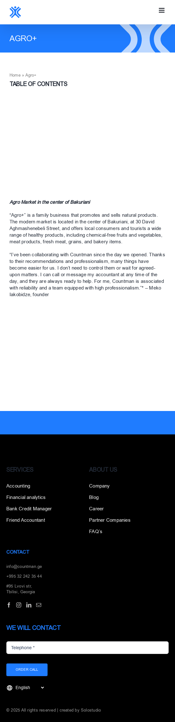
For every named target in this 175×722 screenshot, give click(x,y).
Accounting (18, 486)
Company (99, 486)
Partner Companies (110, 520)
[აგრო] (87, 146)
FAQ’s (95, 531)
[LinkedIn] (28, 604)
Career (96, 509)
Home (15, 75)
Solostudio (91, 710)
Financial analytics (26, 497)
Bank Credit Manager (29, 509)
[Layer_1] (31, 446)
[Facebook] (8, 604)
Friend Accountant (25, 520)
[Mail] (38, 604)
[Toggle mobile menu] (162, 10)
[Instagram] (18, 604)
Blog (94, 497)
